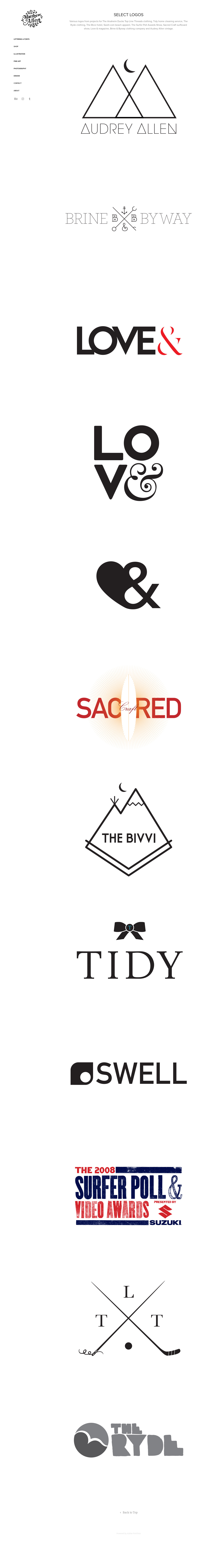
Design (17, 76)
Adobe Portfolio (134, 1533)
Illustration (19, 54)
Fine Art (17, 61)
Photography (20, 68)
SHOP (16, 46)
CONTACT (17, 83)
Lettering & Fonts (22, 39)
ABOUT (16, 90)
